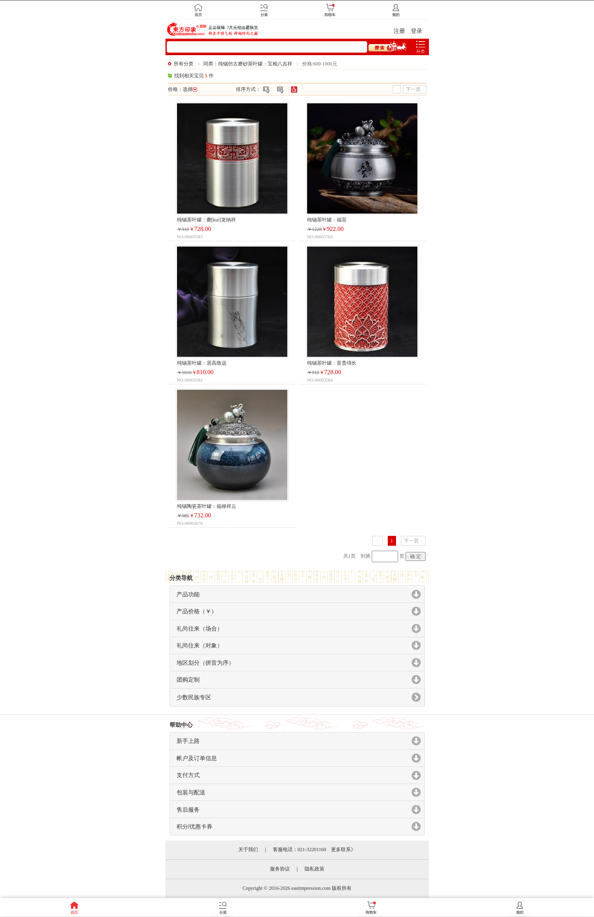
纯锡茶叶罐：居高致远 (201, 363)
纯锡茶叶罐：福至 (327, 220)
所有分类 (183, 64)
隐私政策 (314, 869)
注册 (399, 31)
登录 (416, 31)
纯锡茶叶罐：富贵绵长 (331, 363)
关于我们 (248, 849)
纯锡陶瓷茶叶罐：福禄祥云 (206, 506)
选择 (190, 89)
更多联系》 (343, 849)
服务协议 (280, 869)
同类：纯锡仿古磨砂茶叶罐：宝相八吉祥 (247, 64)
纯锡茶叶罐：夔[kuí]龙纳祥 (206, 220)
